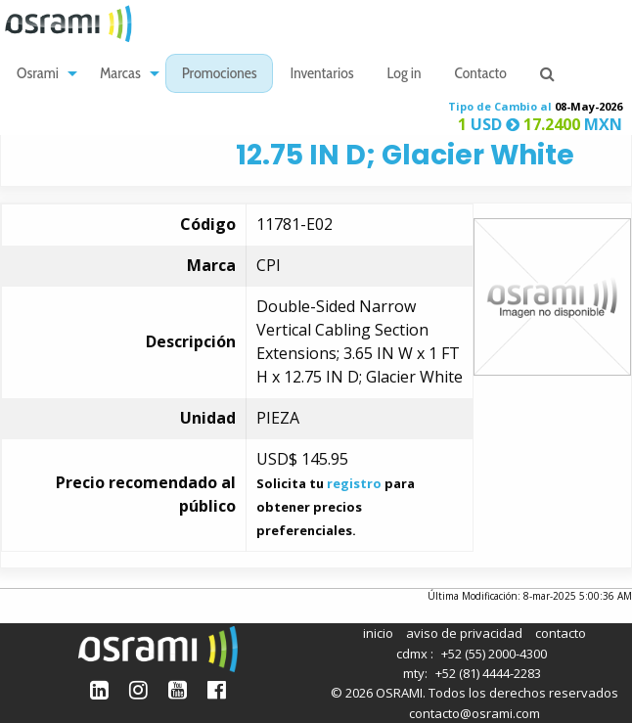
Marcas (120, 75)
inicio (378, 633)
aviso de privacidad (464, 633)
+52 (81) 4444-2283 (488, 673)
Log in (404, 75)
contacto (560, 633)
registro (354, 483)
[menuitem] (41, 74)
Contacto (481, 75)
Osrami (38, 75)
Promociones (219, 75)
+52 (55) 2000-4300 (494, 653)
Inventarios (321, 75)
